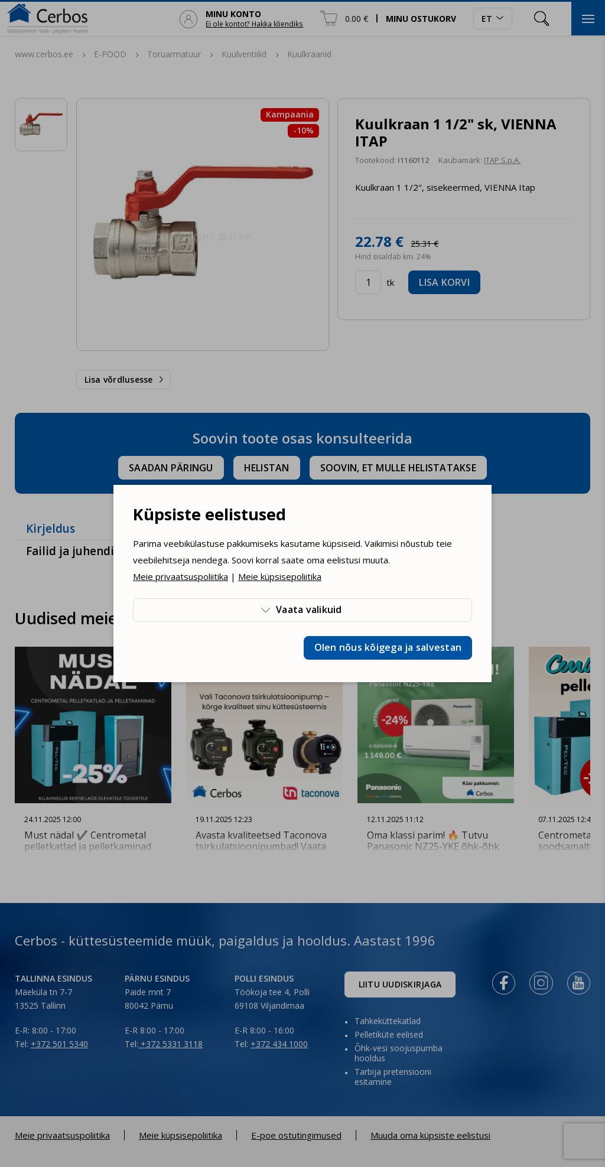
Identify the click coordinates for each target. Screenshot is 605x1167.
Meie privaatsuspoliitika (180, 576)
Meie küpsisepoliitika (279, 576)
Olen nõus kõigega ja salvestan (388, 647)
